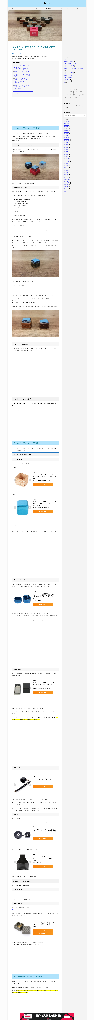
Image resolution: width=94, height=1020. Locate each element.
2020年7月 (66, 188)
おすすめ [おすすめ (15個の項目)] (75, 89)
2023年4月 (66, 132)
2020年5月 (66, 191)
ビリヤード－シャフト (69, 66)
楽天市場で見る (42, 795)
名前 (15, 982)
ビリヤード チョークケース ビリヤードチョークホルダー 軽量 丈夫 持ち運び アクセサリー (45, 441)
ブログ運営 (66, 79)
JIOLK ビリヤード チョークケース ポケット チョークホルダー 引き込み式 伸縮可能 (45, 692)
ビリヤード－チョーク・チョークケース (21, 951)
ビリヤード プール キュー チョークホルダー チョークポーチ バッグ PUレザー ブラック (45, 720)
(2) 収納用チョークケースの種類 (21, 85)
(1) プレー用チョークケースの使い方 (22, 67)
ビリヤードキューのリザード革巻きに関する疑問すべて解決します (32, 1005)
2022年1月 (66, 156)
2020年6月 (66, 190)
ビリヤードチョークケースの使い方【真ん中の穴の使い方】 (28, 357)
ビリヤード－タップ (68, 72)
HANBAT (14, 771)
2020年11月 (66, 181)
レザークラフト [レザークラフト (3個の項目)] (68, 94)
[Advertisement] (35, 112)
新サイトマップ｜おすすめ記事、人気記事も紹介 (72, 9)
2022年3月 (66, 153)
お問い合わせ (49, 8)
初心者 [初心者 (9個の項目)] (82, 94)
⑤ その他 (17, 82)
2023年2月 (66, 135)
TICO (13, 757)
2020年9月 (66, 184)
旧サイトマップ (26, 8)
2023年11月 (66, 121)
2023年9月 (66, 125)
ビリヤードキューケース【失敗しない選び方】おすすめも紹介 (29, 906)
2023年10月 (66, 123)
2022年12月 (66, 137)
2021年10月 (66, 161)
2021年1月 (66, 177)
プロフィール (14, 8)
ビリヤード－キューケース (70, 63)
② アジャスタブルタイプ (20, 78)
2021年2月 (66, 175)
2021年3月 (66, 174)
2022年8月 (66, 144)
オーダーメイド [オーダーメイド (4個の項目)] (68, 91)
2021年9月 (66, 163)
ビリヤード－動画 (68, 75)
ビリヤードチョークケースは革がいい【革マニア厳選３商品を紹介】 (30, 504)
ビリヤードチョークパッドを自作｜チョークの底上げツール (28, 559)
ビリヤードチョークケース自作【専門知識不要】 (26, 861)
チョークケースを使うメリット (22, 68)
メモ (61, 8)
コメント (16, 964)
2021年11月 (66, 160)
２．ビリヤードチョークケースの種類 (21, 74)
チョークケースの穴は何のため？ (22, 70)
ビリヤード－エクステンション (71, 59)
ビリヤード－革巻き (68, 77)
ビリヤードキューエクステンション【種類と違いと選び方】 (28, 916)
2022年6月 (66, 147)
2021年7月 (66, 167)
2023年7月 (66, 128)
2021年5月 (66, 170)
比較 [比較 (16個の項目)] (72, 97)
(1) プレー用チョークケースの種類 (22, 75)
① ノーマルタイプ (19, 77)
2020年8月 (66, 186)
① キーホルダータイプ (20, 86)
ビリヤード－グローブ (69, 65)
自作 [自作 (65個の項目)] (77, 97)
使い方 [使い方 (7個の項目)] (76, 94)
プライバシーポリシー (37, 8)
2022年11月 (66, 139)
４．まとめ (15, 93)
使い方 (14, 953)
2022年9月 (66, 142)
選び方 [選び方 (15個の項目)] (66, 99)
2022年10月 (66, 140)
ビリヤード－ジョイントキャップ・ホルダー (74, 68)
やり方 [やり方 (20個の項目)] (82, 89)
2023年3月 (66, 133)
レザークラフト (67, 81)
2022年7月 (66, 146)
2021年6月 (66, 168)
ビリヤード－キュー (68, 61)
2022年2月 (66, 154)
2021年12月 (66, 158)
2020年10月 (66, 183)
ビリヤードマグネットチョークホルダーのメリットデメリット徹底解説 (31, 622)
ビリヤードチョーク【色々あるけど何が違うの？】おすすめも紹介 (30, 893)
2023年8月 (66, 126)
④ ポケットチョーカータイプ (21, 81)
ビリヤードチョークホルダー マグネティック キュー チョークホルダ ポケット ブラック (45, 581)
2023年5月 (66, 130)
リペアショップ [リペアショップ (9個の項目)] (78, 91)
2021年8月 (66, 165)
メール (16, 987)
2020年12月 (66, 179)
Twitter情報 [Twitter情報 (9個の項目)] (67, 89)
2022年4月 (66, 151)
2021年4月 (66, 172)
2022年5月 (66, 149)
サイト (15, 993)
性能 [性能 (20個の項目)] (66, 97)
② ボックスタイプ (19, 88)
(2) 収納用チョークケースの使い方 (22, 71)
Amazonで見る (42, 449)
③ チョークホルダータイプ (21, 79)
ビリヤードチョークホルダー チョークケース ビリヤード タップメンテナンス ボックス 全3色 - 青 (45, 469)
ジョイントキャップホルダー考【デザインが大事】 (26, 926)
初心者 (18, 953)
